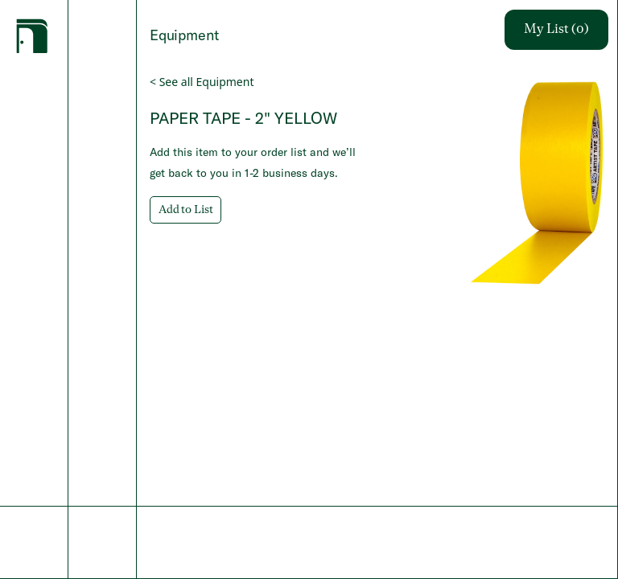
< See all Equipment (201, 81)
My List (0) (556, 29)
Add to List (185, 210)
